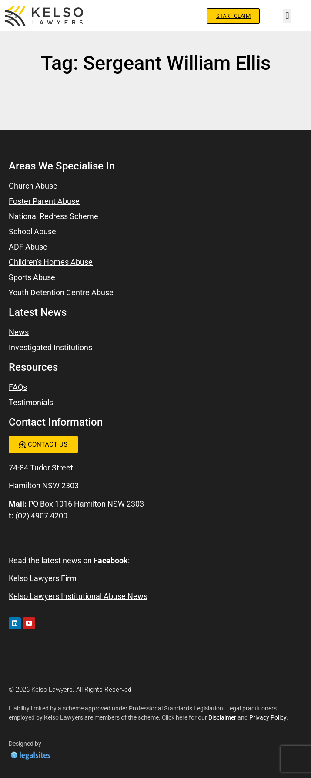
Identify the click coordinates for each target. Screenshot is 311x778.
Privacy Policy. (268, 717)
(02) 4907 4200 (41, 515)
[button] (287, 16)
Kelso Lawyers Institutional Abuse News (78, 596)
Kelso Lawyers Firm (43, 578)
